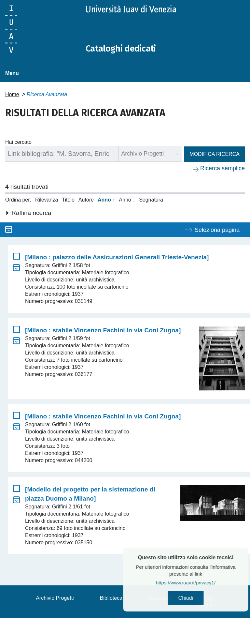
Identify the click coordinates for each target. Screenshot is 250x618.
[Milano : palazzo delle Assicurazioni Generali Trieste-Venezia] (117, 257)
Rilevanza (46, 200)
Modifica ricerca (214, 154)
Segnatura (151, 200)
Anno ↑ (106, 200)
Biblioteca (111, 598)
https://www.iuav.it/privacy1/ (203, 583)
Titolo (68, 200)
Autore (86, 200)
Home (12, 94)
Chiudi (203, 598)
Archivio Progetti (55, 598)
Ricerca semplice (222, 168)
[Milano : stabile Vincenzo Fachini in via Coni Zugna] (103, 330)
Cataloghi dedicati (125, 48)
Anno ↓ (127, 200)
